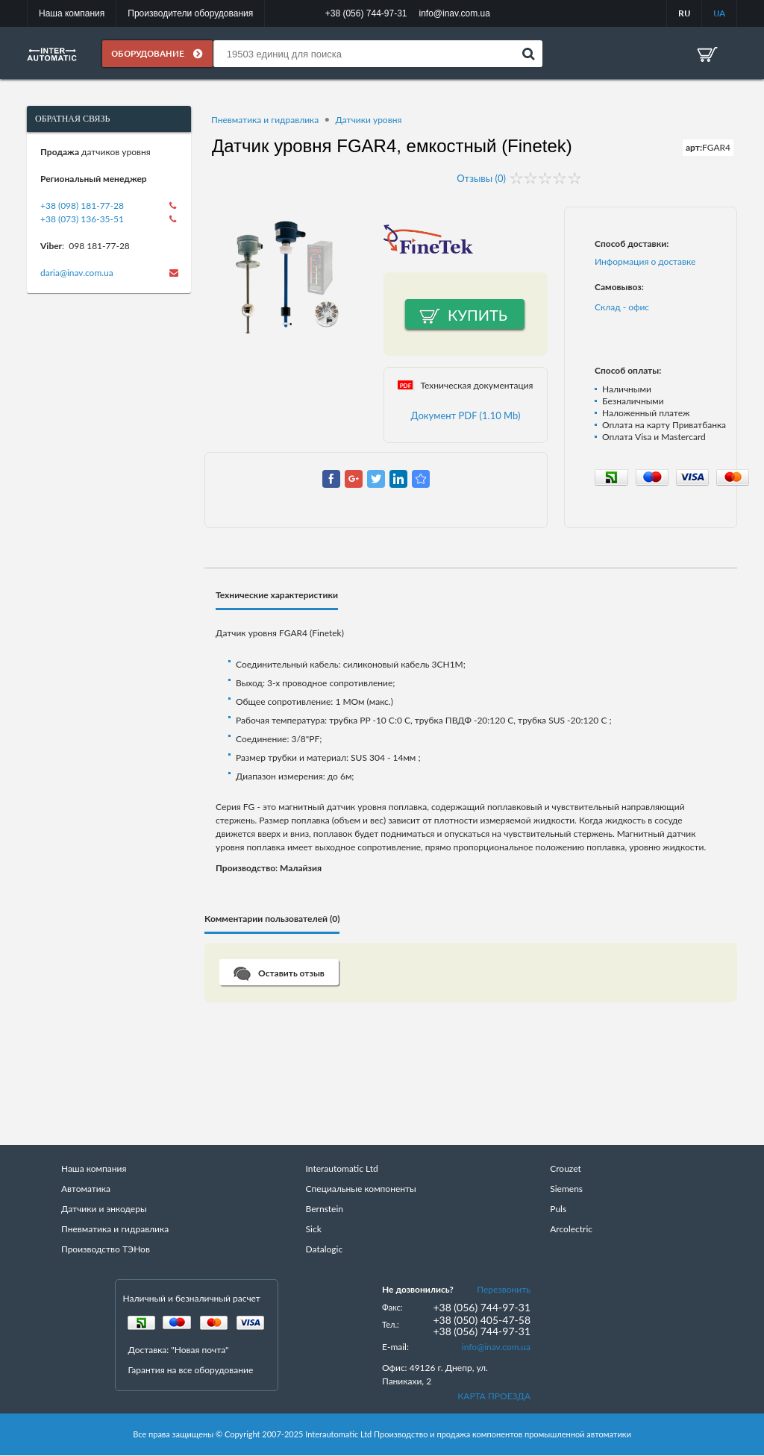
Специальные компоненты (361, 1189)
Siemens (566, 1189)
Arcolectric (571, 1229)
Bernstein (324, 1209)
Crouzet (565, 1169)
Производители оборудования (190, 13)
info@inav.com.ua (496, 1347)
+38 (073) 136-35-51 (82, 219)
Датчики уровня (368, 120)
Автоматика (85, 1189)
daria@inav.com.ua (76, 273)
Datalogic (324, 1249)
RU (684, 13)
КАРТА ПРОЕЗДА (493, 1396)
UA (719, 13)
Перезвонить (503, 1290)
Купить (477, 315)
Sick (314, 1229)
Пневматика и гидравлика (265, 120)
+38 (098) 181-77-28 (82, 206)
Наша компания (71, 13)
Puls (558, 1209)
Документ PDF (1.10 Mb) (466, 416)
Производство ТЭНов (105, 1249)
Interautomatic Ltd (342, 1169)
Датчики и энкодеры (104, 1209)
